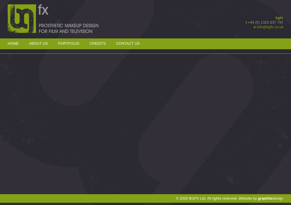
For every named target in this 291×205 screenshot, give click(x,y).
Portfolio (68, 43)
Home (13, 43)
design (270, 198)
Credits (98, 43)
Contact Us (128, 43)
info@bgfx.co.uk (270, 27)
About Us (38, 43)
